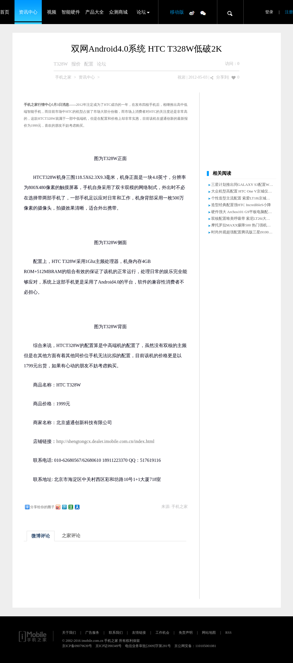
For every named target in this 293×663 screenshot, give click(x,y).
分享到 (222, 77)
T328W (61, 63)
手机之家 (63, 77)
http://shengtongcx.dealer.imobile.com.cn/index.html (105, 441)
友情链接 (139, 633)
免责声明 (186, 633)
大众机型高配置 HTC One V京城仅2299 (243, 191)
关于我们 (69, 633)
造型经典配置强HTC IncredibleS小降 (241, 205)
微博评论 (40, 535)
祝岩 (182, 77)
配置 (88, 63)
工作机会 (162, 633)
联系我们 (116, 633)
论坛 (141, 12)
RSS (228, 633)
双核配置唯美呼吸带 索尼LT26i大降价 (242, 218)
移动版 (177, 12)
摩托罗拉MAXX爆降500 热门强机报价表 (244, 225)
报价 (76, 63)
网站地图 (209, 633)
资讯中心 (28, 12)
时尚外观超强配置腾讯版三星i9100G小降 (245, 232)
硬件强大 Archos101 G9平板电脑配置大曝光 (247, 212)
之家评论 (71, 535)
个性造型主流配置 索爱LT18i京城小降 (242, 198)
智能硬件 (71, 12)
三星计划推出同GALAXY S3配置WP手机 (245, 184)
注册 (289, 12)
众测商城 (118, 12)
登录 (269, 12)
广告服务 (92, 633)
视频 (51, 12)
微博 (191, 12)
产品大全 (94, 12)
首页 (4, 12)
